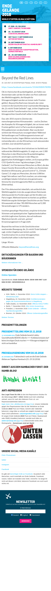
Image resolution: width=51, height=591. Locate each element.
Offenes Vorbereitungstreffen (37, 313)
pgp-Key (30, 404)
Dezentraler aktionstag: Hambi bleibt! (25, 44)
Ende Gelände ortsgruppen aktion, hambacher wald (23, 51)
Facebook (5, 469)
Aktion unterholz (16, 39)
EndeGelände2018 (10, 10)
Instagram (5, 465)
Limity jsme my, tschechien (19, 28)
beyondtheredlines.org (29, 247)
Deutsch (16, 515)
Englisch (25, 515)
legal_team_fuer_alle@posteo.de (14, 404)
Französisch (35, 515)
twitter (4, 460)
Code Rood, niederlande (18, 34)
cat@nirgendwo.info (28, 413)
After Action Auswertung (34, 306)
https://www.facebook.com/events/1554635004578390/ (26, 87)
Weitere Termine (8, 317)
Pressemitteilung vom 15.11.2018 (21, 331)
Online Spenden (9, 275)
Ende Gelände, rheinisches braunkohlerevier (19, 58)
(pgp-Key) (39, 413)
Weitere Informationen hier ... (12, 262)
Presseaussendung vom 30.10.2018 (23, 352)
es (40, 3)
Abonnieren (25, 521)
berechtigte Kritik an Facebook (21, 474)
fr (31, 3)
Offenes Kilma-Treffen (40, 304)
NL (45, 3)
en (26, 3)
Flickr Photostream (9, 455)
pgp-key (20, 421)
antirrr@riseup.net (9, 421)
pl (36, 3)
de (21, 3)
